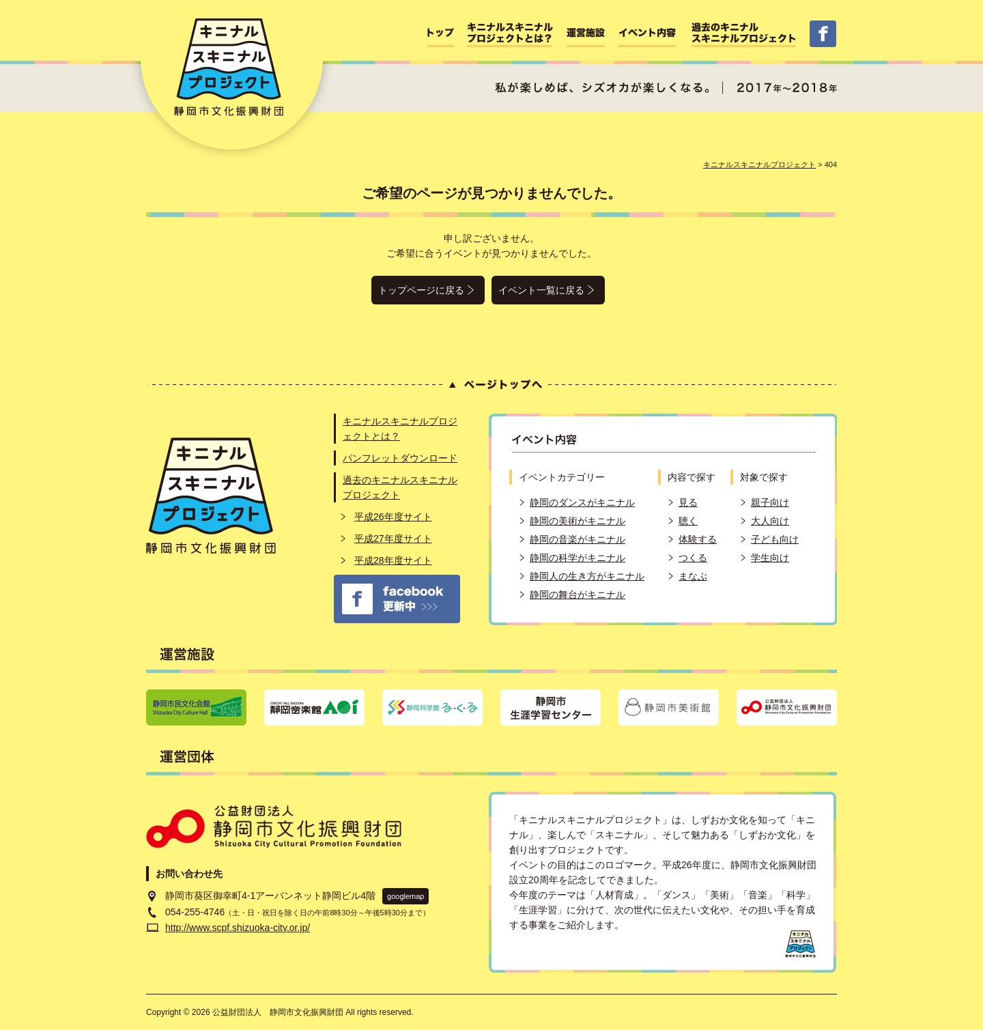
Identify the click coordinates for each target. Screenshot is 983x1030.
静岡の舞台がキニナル (577, 594)
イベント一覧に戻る (541, 290)
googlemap (405, 896)
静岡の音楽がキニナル (577, 539)
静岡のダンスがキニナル (582, 502)
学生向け (770, 557)
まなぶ (693, 576)
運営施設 (586, 33)
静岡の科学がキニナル (577, 557)
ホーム (440, 33)
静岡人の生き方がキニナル (587, 576)
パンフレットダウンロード (400, 458)
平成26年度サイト (393, 516)
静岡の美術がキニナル (577, 520)
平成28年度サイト (393, 560)
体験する (698, 539)
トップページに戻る (421, 290)
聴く (688, 520)
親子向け (770, 502)
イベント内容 (648, 33)
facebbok (823, 33)
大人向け (770, 520)
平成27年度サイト (393, 538)
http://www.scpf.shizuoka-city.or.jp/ (237, 927)
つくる (693, 557)
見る (688, 502)
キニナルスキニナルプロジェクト (759, 164)
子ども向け (775, 539)
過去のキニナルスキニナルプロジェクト (744, 33)
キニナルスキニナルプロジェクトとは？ (510, 33)
